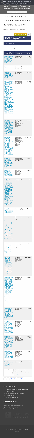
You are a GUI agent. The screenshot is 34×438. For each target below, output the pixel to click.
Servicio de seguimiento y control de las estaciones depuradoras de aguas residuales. (8, 173)
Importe (29, 53)
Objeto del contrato (9, 53)
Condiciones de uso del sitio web (15, 393)
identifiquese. (18, 375)
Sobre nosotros (10, 395)
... (18, 378)
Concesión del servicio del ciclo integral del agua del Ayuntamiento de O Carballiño (8, 210)
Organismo (19, 53)
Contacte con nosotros (12, 397)
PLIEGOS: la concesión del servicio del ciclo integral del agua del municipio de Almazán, (8, 75)
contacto (13, 408)
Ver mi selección (20, 34)
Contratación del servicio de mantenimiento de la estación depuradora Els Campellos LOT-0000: (8, 59)
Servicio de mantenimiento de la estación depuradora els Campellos (8, 363)
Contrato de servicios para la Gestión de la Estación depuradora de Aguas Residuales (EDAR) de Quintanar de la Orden (8, 162)
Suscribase (25, 374)
